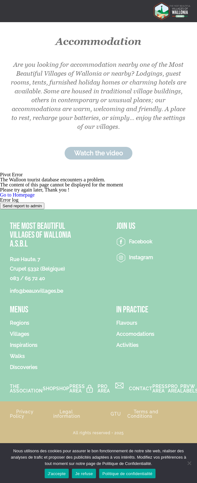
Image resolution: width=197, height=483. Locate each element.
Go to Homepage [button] (17, 195)
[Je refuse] (189, 463)
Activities (127, 345)
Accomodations (135, 334)
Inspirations (23, 345)
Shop (49, 388)
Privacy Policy (22, 414)
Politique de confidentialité (127, 473)
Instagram (141, 257)
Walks (17, 356)
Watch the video (98, 153)
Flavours (126, 323)
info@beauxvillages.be (36, 291)
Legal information (66, 414)
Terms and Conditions (142, 414)
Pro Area (104, 388)
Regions (19, 323)
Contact (140, 388)
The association (26, 388)
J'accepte (57, 473)
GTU (116, 414)
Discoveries (23, 367)
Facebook (140, 242)
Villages (19, 334)
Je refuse (84, 473)
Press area (77, 388)
